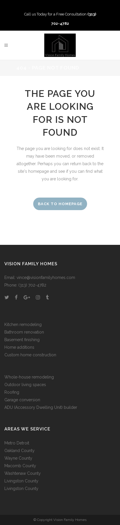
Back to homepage (60, 204)
